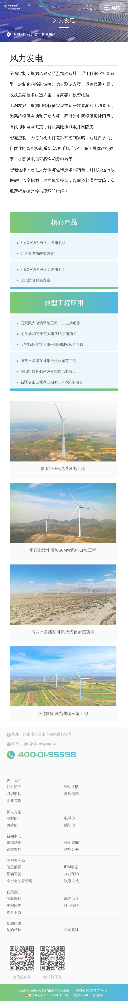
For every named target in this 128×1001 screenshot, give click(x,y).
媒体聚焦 (13, 852)
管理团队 (71, 789)
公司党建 (71, 932)
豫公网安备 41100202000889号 (46, 997)
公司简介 (13, 789)
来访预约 (71, 876)
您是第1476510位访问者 (88, 997)
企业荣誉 (13, 803)
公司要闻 (71, 845)
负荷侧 (12, 828)
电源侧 (46, 34)
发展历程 (71, 796)
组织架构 (13, 796)
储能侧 (69, 828)
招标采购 (13, 901)
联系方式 (71, 883)
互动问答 (13, 876)
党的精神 (13, 932)
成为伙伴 (71, 901)
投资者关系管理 (19, 883)
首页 (16, 34)
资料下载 (13, 915)
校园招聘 (13, 908)
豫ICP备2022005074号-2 (91, 993)
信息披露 (13, 869)
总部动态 (13, 845)
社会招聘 (71, 908)
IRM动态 (71, 869)
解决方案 (30, 34)
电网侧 (69, 821)
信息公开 (71, 852)
